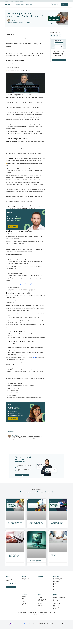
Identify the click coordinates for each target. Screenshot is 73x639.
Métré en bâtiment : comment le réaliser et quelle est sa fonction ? (36, 523)
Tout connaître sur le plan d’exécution (56, 555)
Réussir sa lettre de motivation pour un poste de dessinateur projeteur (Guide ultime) (14, 555)
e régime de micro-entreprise (25, 284)
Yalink (34, 357)
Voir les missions (13, 226)
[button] (51, 35)
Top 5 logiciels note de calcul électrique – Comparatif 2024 (57, 523)
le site (30, 399)
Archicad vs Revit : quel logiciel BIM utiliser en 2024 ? (35, 561)
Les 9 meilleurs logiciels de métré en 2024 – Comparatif (15, 523)
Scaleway (26, 623)
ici (25, 359)
